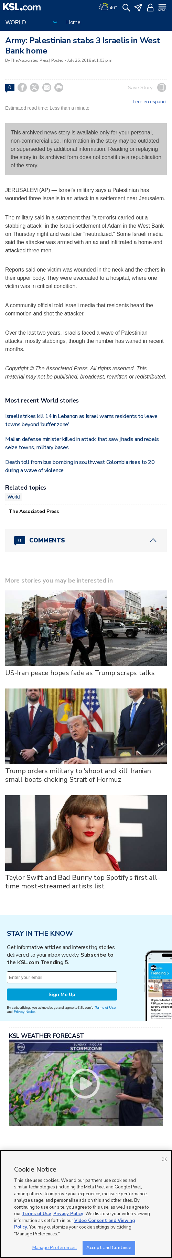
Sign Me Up (62, 994)
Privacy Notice (24, 1011)
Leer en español (150, 101)
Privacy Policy (68, 1214)
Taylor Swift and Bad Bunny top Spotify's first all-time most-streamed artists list (82, 882)
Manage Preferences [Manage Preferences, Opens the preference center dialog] (54, 1248)
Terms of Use (105, 1007)
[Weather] (107, 7)
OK (164, 1159)
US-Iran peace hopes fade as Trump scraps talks (80, 673)
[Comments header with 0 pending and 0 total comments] (86, 540)
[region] (86, 1204)
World (14, 497)
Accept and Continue (108, 1248)
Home (73, 22)
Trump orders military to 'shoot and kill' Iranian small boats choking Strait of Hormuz (78, 775)
